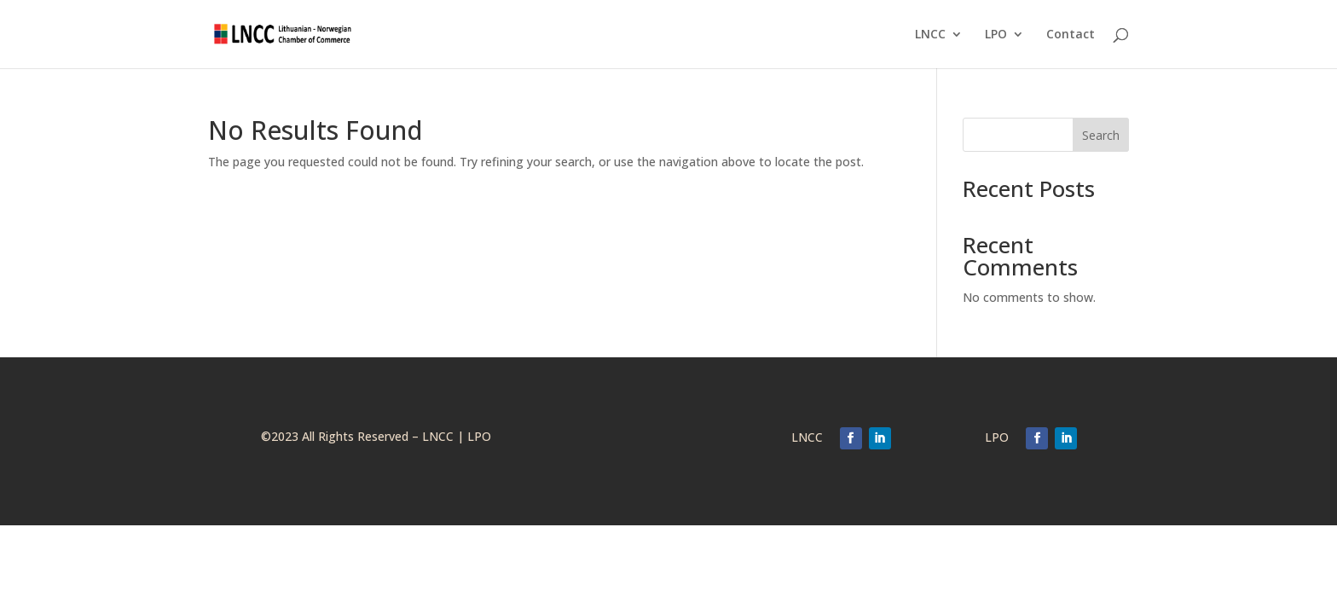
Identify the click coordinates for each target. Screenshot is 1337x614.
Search (1101, 135)
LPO (996, 35)
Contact (1070, 35)
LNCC (930, 35)
